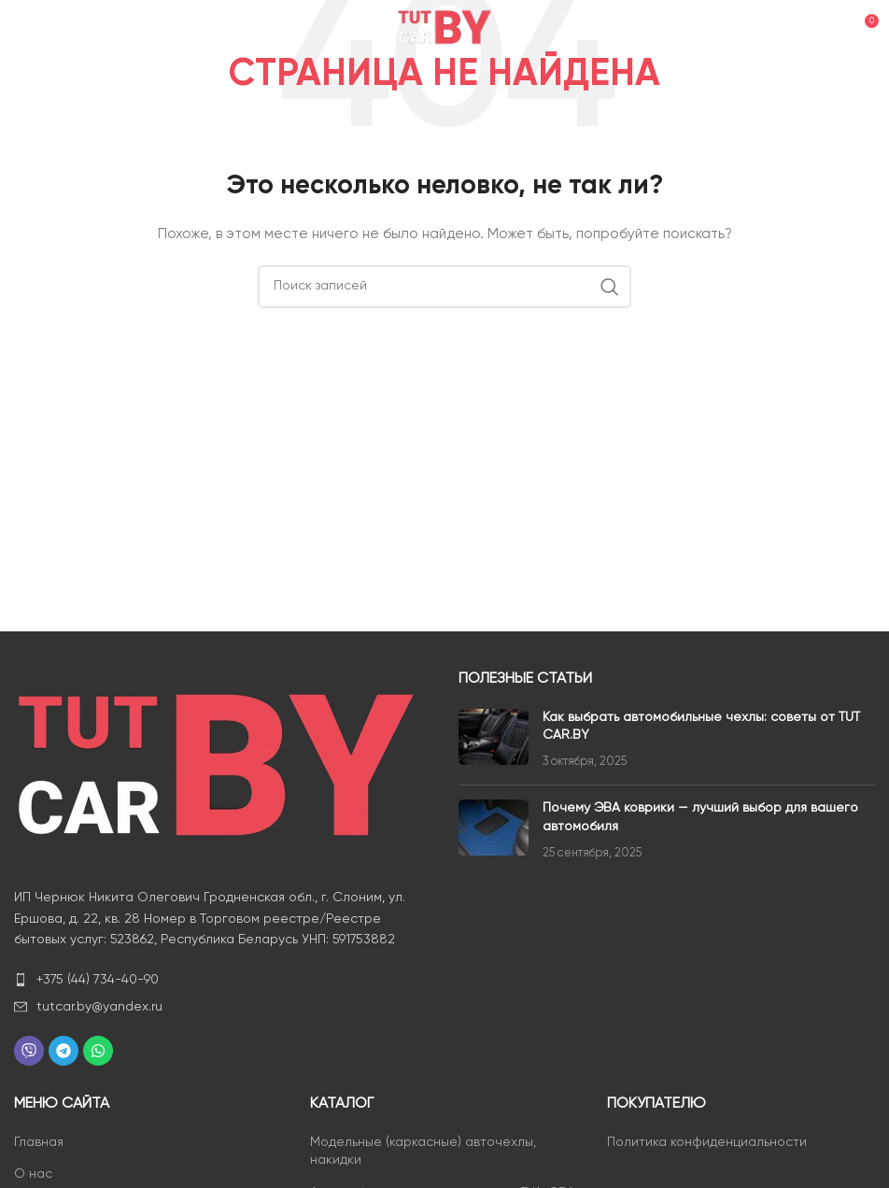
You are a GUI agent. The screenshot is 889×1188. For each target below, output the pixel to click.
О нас (33, 1174)
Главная (39, 1142)
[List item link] (222, 979)
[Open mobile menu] (45, 28)
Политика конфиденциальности (707, 1142)
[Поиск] (444, 286)
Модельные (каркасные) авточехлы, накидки (423, 1151)
